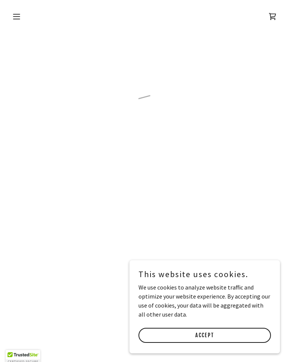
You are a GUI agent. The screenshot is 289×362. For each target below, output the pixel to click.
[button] (40, 16)
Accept (204, 335)
